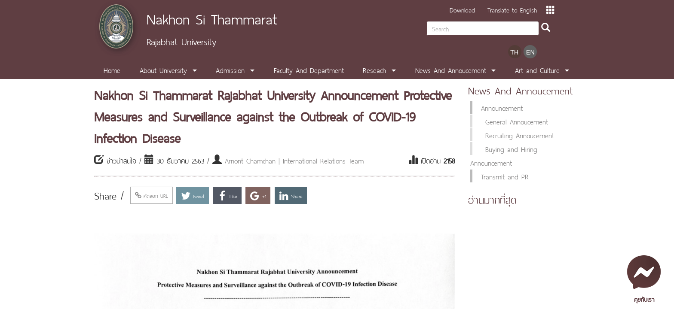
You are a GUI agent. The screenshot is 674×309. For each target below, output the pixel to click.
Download (462, 9)
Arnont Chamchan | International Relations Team (294, 160)
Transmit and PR (505, 176)
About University (163, 69)
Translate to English (512, 9)
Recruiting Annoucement (519, 134)
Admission (230, 69)
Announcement (502, 107)
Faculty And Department (309, 69)
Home (112, 69)
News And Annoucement (450, 69)
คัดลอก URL (151, 195)
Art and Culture (537, 69)
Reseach (374, 69)
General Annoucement (516, 121)
